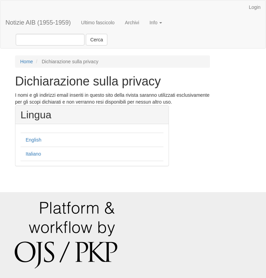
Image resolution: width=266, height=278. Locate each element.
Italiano (33, 154)
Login (255, 7)
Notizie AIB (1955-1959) (38, 22)
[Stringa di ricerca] (50, 39)
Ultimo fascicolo (98, 22)
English (33, 140)
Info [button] (155, 22)
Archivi (132, 22)
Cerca (96, 39)
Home (26, 61)
